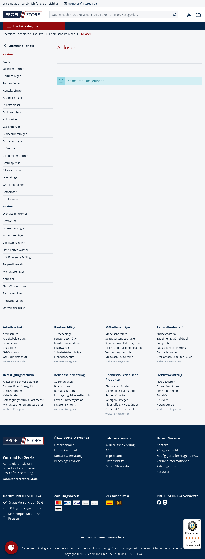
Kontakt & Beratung (68, 456)
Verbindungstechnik (118, 352)
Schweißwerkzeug (168, 386)
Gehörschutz (11, 352)
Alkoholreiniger (12, 98)
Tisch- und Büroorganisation (123, 347)
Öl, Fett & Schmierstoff (119, 409)
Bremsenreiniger (13, 228)
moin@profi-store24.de (82, 3)
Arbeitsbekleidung (14, 338)
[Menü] (199, 521)
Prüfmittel (9, 148)
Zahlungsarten (167, 466)
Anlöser (8, 206)
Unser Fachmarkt (66, 450)
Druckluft (162, 400)
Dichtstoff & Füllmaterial (120, 391)
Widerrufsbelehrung (120, 445)
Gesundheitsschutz (15, 357)
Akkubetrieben (166, 381)
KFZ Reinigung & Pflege (17, 257)
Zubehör (162, 395)
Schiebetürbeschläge (67, 352)
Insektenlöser (11, 199)
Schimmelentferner (15, 155)
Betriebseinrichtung (69, 375)
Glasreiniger (10, 177)
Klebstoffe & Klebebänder (121, 404)
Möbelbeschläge (117, 327)
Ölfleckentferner (13, 69)
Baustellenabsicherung (171, 347)
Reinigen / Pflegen (117, 400)
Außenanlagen (63, 381)
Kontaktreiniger (13, 90)
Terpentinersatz (13, 264)
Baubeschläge (64, 327)
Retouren (163, 472)
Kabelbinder (11, 395)
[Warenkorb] (198, 14)
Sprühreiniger (12, 76)
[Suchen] (174, 14)
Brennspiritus (11, 163)
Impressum (113, 456)
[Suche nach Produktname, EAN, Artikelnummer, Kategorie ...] (110, 14)
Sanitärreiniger (12, 293)
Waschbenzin (11, 127)
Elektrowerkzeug (169, 375)
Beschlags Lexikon (67, 461)
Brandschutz (11, 343)
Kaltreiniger (10, 119)
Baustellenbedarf (170, 327)
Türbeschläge (63, 334)
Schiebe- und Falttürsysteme (123, 343)
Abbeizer (8, 279)
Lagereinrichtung (65, 404)
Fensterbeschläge (65, 338)
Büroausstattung (65, 391)
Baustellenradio (167, 352)
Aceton (7, 61)
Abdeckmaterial (167, 334)
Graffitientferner (13, 184)
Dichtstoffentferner (15, 213)
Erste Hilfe (9, 347)
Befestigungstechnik (18, 375)
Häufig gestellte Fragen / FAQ (177, 456)
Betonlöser (10, 192)
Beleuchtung (62, 386)
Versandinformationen (173, 461)
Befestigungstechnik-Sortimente (23, 400)
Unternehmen (64, 445)
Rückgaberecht (167, 450)
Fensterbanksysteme (67, 343)
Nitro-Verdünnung (14, 286)
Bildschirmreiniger (15, 134)
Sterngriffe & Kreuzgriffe (18, 386)
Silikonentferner (13, 170)
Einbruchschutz (64, 357)
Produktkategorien (23, 26)
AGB (108, 450)
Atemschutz (10, 334)
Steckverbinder (12, 391)
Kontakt (162, 445)
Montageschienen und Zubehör (23, 404)
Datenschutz (114, 461)
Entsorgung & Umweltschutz (72, 395)
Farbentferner (12, 83)
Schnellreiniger (12, 141)
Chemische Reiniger (18, 46)
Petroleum (9, 221)
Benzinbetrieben (167, 391)
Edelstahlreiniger (14, 242)
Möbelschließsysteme (119, 357)
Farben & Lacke (115, 395)
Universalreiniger (14, 308)
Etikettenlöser (11, 105)
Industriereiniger (14, 300)
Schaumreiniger (13, 235)
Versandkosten (92, 548)
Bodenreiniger (12, 112)
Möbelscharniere (116, 334)
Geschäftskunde (117, 466)
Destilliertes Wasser (15, 250)
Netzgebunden (166, 404)
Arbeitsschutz (13, 327)
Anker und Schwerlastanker (20, 381)
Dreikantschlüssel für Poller (174, 357)
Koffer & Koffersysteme (68, 400)
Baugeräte (163, 343)
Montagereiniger (13, 271)
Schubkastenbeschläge (120, 338)
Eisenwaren (61, 347)
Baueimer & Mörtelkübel (172, 338)
